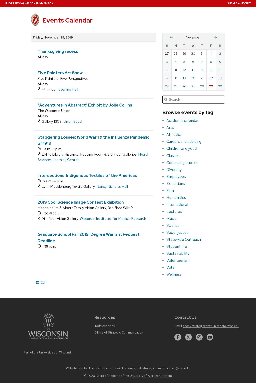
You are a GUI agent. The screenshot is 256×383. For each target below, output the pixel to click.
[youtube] (210, 337)
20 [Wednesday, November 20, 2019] (193, 78)
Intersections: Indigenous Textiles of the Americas (87, 175)
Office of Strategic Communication (118, 333)
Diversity (174, 169)
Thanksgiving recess (58, 51)
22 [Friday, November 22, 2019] (211, 78)
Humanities (176, 197)
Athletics (174, 134)
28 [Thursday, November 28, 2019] (202, 86)
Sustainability (178, 253)
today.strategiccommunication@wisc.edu (211, 326)
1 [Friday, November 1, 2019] (211, 53)
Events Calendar (67, 20)
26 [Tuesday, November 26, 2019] (184, 86)
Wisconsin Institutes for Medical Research (113, 218)
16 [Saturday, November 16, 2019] (220, 70)
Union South (73, 121)
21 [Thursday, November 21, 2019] (202, 78)
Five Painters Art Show (60, 72)
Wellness (174, 274)
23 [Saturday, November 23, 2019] (220, 78)
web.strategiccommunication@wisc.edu (162, 368)
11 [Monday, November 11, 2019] (176, 70)
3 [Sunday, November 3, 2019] (167, 62)
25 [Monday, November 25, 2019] (176, 86)
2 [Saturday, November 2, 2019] (220, 53)
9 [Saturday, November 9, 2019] (220, 62)
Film (170, 190)
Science (173, 225)
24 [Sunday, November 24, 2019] (167, 86)
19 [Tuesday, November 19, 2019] (184, 78)
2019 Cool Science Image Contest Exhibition (81, 202)
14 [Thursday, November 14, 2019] (202, 70)
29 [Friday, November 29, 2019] (211, 86)
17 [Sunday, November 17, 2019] (166, 78)
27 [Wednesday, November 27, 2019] (193, 86)
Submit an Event (239, 3)
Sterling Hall (68, 89)
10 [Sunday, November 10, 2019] (167, 70)
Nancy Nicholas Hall (112, 186)
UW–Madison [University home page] (29, 3)
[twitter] (188, 337)
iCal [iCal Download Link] (40, 282)
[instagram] (199, 337)
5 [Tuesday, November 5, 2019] (184, 62)
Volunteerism (178, 260)
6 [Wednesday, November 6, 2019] (193, 62)
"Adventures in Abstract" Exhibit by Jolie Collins (85, 105)
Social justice (177, 232)
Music (171, 218)
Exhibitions (175, 183)
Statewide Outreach (183, 239)
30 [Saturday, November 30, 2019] (220, 86)
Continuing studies (182, 162)
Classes (173, 155)
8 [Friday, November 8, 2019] (211, 62)
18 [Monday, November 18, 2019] (175, 78)
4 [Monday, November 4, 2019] (176, 62)
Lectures (174, 211)
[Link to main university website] (48, 340)
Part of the (48, 352)
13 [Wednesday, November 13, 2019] (193, 70)
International (177, 204)
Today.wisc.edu (104, 326)
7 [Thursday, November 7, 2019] (202, 62)
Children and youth (182, 148)
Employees (176, 176)
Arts (170, 127)
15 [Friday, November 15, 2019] (211, 70)
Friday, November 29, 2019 (53, 37)
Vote (170, 267)
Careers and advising (183, 141)
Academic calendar (182, 120)
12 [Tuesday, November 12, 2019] (184, 70)
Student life (176, 246)
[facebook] (177, 337)
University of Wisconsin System (151, 376)
